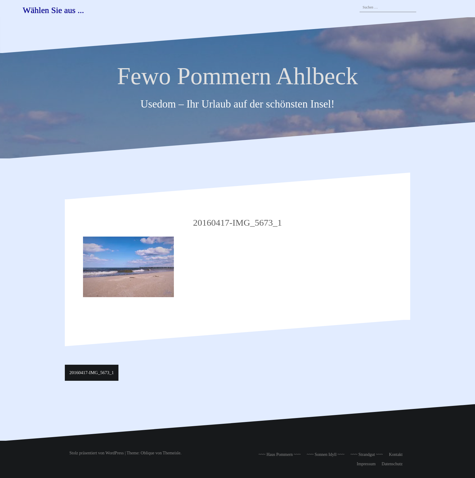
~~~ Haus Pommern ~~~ (279, 454)
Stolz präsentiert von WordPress (96, 453)
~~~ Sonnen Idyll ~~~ (325, 454)
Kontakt (396, 454)
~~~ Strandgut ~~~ (366, 454)
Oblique (147, 453)
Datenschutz (392, 464)
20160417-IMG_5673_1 (91, 372)
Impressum (366, 464)
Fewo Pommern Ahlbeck (237, 76)
